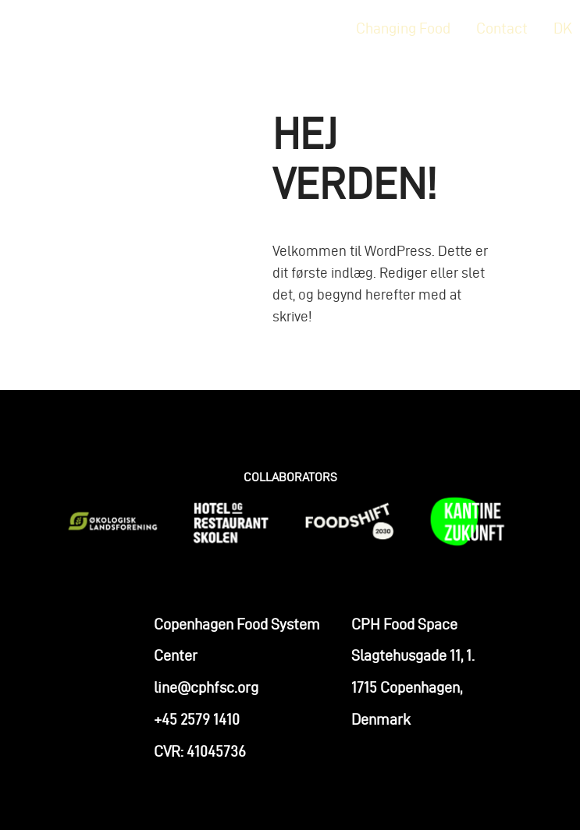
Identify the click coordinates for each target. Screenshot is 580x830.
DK (562, 28)
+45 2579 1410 (197, 724)
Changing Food (403, 28)
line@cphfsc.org (206, 693)
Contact (502, 28)
